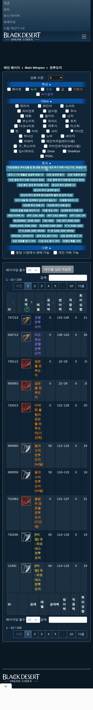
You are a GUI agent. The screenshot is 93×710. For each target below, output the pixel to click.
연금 (6, 3)
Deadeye (74, 151)
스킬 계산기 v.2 (13, 28)
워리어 (24, 105)
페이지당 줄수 (23, 270)
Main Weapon (35, 67)
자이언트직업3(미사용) (64, 146)
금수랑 (52, 111)
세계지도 (9, 22)
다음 (81, 286)
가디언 (78, 131)
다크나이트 (27, 126)
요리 (6, 9)
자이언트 (28, 111)
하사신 (28, 136)
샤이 (54, 131)
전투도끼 (56, 67)
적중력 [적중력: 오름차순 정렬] (84, 304)
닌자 (70, 116)
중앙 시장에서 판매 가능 (32, 252)
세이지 (70, 136)
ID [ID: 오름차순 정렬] (9, 309)
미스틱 (75, 126)
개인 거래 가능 (68, 252)
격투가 (52, 126)
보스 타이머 (11, 15)
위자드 (52, 121)
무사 (73, 111)
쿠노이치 (28, 121)
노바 (49, 136)
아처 (35, 131)
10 (71, 286)
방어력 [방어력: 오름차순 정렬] (74, 304)
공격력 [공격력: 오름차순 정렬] (60, 307)
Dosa (51, 151)
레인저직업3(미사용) (60, 141)
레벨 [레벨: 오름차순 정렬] (48, 307)
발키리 (49, 116)
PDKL (49, 156)
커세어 (28, 141)
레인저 (47, 105)
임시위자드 (26, 151)
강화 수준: (37, 77)
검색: (63, 278)
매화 (28, 116)
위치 (73, 121)
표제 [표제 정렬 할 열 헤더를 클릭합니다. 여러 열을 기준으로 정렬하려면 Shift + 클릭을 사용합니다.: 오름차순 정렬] (37, 305)
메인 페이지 (12, 67)
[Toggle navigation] (84, 36)
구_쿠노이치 (27, 146)
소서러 (69, 105)
